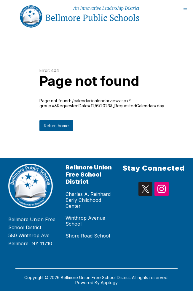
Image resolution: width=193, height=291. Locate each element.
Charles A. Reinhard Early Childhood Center (88, 200)
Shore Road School (88, 236)
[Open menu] (185, 9)
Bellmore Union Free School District (89, 174)
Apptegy (109, 282)
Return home (56, 125)
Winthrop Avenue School (85, 221)
